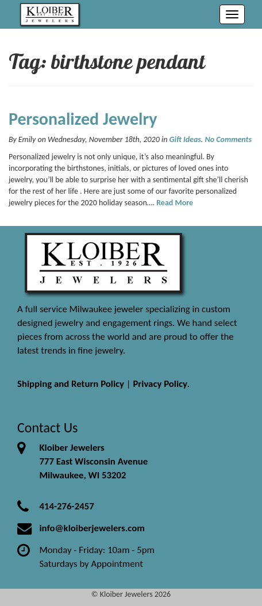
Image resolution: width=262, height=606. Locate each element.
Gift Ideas (185, 139)
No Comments (228, 139)
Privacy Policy (160, 384)
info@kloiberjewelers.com (92, 528)
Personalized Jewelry (83, 118)
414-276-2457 (66, 506)
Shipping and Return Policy (70, 384)
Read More (174, 203)
